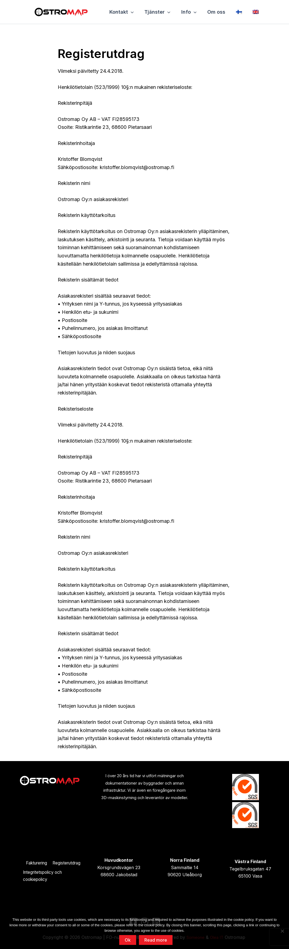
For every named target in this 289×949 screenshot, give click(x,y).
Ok (128, 940)
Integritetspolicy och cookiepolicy (44, 876)
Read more (155, 940)
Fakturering (35, 862)
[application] (130, 12)
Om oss (215, 12)
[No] (282, 931)
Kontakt (121, 12)
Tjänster (157, 12)
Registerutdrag (68, 862)
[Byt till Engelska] (254, 12)
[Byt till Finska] (237, 12)
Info (187, 12)
